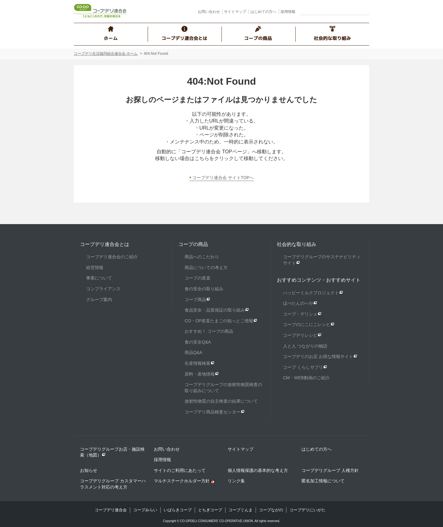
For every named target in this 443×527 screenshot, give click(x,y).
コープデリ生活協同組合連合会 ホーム (106, 53)
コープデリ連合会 (111, 510)
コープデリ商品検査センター (213, 411)
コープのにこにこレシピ (306, 324)
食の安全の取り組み (204, 288)
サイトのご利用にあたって (180, 470)
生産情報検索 (197, 363)
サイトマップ (235, 12)
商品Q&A (193, 352)
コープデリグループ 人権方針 (330, 470)
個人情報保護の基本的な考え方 (258, 470)
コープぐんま (241, 510)
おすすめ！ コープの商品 (209, 331)
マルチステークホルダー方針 (182, 480)
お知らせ (88, 470)
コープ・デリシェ (300, 314)
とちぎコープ (210, 510)
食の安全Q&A (198, 342)
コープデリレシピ (300, 335)
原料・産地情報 (200, 374)
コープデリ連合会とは (104, 244)
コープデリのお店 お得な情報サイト (318, 356)
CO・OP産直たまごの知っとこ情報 (219, 320)
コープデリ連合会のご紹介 (112, 256)
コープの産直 (197, 278)
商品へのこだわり (202, 256)
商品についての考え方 (206, 267)
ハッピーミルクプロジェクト (311, 292)
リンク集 (236, 480)
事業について (99, 278)
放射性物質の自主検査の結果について (221, 401)
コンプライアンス (103, 288)
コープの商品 (193, 244)
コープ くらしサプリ (303, 367)
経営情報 (94, 267)
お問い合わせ (209, 12)
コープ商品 (195, 299)
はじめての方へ (263, 12)
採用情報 (288, 12)
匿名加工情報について (323, 480)
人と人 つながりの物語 (305, 346)
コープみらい (145, 510)
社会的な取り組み (296, 244)
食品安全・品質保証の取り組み (215, 310)
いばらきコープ (178, 510)
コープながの (271, 510)
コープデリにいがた (307, 510)
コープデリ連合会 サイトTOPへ (223, 177)
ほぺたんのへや (298, 303)
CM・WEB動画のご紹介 (306, 377)
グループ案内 (99, 299)
